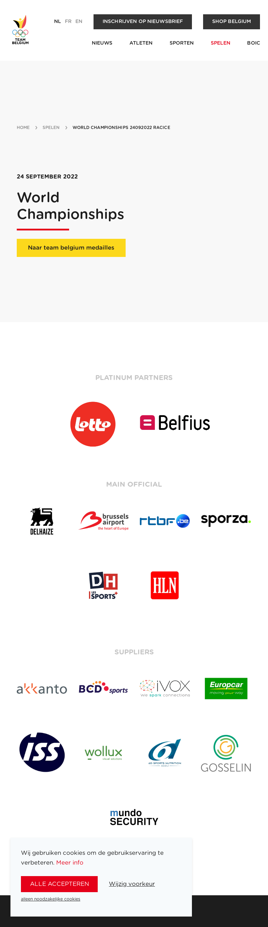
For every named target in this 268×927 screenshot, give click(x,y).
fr (68, 21)
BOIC (253, 43)
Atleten (141, 43)
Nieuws (102, 43)
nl (57, 21)
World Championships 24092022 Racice (121, 128)
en (78, 21)
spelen (51, 128)
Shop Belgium (231, 21)
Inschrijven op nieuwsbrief (143, 21)
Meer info (69, 863)
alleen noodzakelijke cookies (50, 899)
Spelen (221, 43)
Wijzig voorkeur (132, 884)
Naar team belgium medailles (71, 248)
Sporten (182, 43)
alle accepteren (59, 884)
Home (23, 128)
